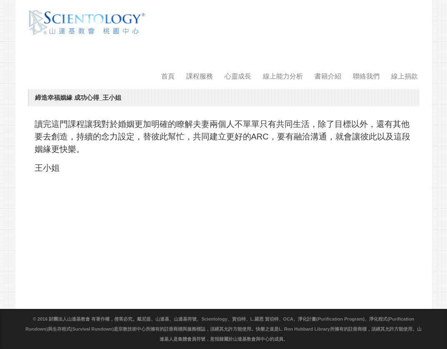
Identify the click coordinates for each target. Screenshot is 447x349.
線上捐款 (404, 76)
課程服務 (199, 76)
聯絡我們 (366, 76)
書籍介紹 (328, 76)
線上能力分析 (283, 76)
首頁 (168, 76)
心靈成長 (238, 76)
